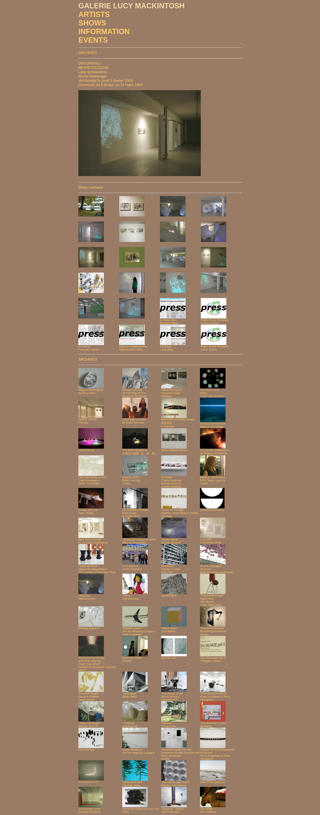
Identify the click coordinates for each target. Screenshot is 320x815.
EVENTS (93, 40)
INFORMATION (104, 31)
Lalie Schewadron (93, 72)
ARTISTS (94, 14)
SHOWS (92, 23)
